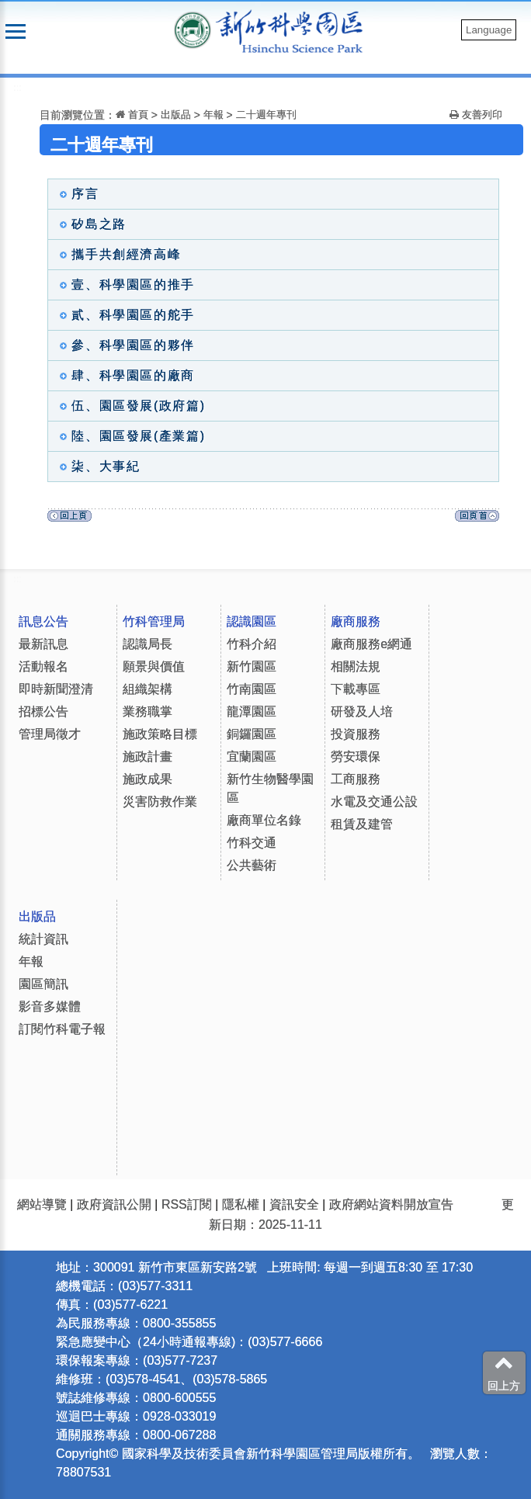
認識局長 (147, 644)
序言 (75, 193)
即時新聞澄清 (56, 689)
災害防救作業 (160, 801)
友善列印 (475, 114)
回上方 (504, 1372)
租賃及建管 (362, 824)
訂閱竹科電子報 (62, 1029)
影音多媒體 (50, 1006)
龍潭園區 (251, 711)
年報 (215, 114)
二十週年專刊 (266, 114)
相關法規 (355, 666)
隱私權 (240, 1204)
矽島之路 (89, 224)
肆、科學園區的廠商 (123, 375)
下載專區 (355, 689)
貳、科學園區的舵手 (123, 314)
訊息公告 (43, 621)
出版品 (176, 114)
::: (17, 87)
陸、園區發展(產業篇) (128, 435)
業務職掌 (147, 711)
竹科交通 (251, 842)
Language (489, 30)
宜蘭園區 (251, 756)
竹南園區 (251, 689)
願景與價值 (154, 666)
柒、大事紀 (96, 466)
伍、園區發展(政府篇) (128, 405)
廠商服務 (355, 621)
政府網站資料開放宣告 (391, 1204)
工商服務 (355, 779)
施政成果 (147, 779)
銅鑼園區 (251, 734)
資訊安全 (294, 1204)
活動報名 (43, 666)
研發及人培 (362, 711)
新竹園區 (251, 666)
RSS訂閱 (186, 1204)
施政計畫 (147, 756)
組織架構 (147, 689)
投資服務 (355, 734)
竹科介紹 (251, 644)
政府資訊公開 (114, 1204)
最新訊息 (43, 644)
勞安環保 (355, 756)
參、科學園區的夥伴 (123, 345)
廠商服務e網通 (371, 644)
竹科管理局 (154, 621)
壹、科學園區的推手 (123, 284)
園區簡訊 (43, 984)
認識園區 (251, 621)
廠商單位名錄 (264, 820)
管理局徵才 (50, 734)
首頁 (132, 114)
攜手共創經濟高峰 (116, 254)
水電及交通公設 (374, 801)
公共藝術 (251, 865)
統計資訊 (43, 939)
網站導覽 (42, 1204)
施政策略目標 (160, 734)
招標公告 (43, 711)
